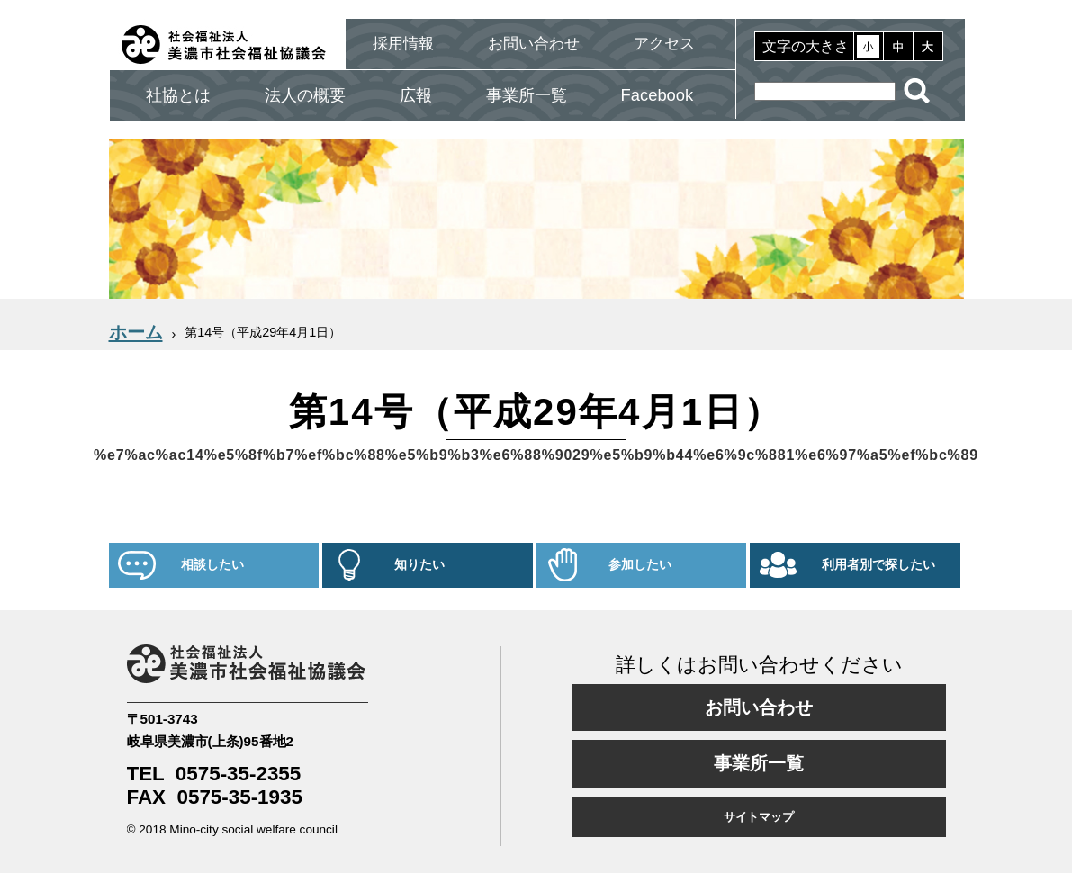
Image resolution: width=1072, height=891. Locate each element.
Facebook (657, 95)
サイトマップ (759, 817)
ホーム (136, 332)
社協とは (178, 95)
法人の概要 (305, 95)
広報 (416, 95)
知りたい (419, 565)
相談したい (212, 565)
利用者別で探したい (878, 565)
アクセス (664, 43)
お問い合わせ (534, 43)
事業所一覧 (526, 95)
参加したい (639, 565)
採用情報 (403, 43)
